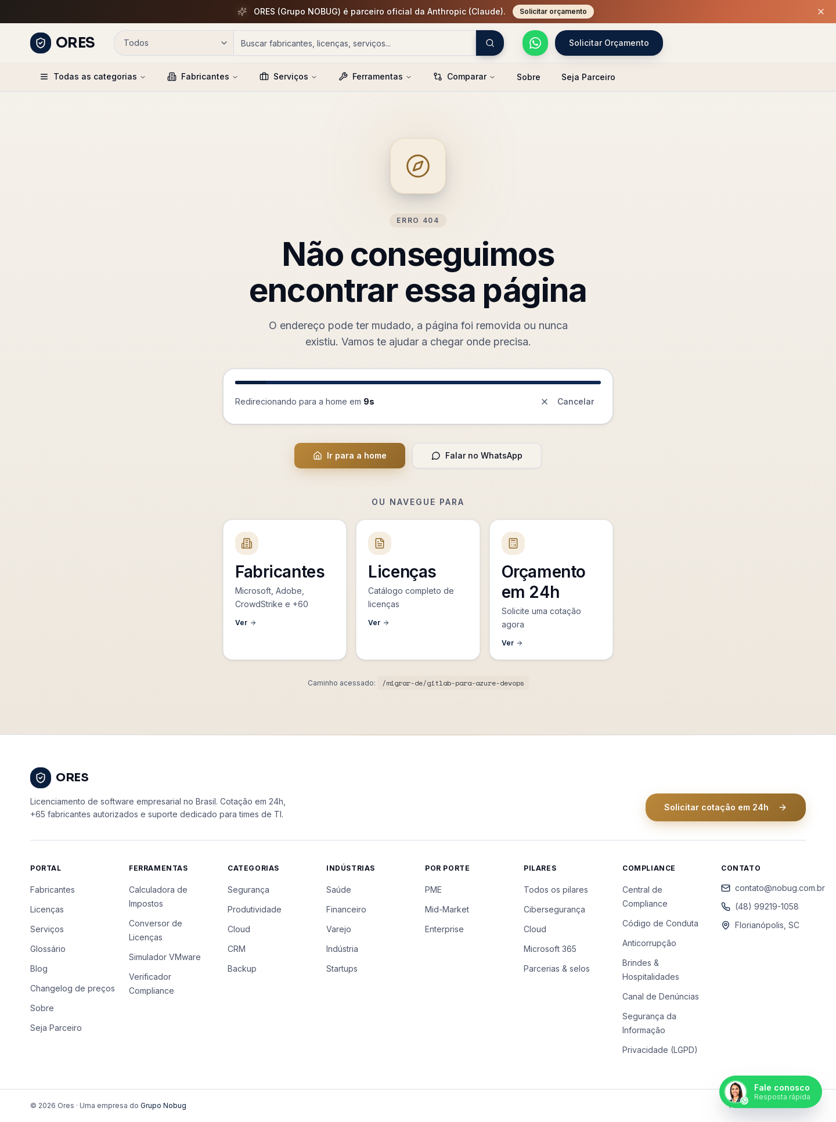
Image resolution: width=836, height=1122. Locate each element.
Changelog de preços (72, 988)
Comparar (464, 76)
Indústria (342, 949)
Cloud (239, 929)
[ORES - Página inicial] (62, 43)
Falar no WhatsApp (476, 455)
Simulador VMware (165, 957)
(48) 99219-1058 (760, 906)
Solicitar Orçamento (609, 43)
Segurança (248, 889)
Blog (39, 968)
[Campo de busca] (354, 43)
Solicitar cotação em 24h (725, 807)
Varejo (338, 929)
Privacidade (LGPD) (660, 1050)
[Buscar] (490, 43)
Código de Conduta (660, 923)
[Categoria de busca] (173, 43)
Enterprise (444, 929)
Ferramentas (375, 76)
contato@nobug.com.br (763, 888)
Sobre (528, 77)
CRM (237, 949)
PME (433, 889)
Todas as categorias (92, 76)
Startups (342, 968)
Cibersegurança (554, 909)
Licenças (47, 909)
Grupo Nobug (163, 1105)
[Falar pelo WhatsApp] (535, 43)
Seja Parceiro (588, 77)
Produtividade (255, 909)
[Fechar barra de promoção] (820, 11)
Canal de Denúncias (660, 996)
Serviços (289, 76)
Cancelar (567, 401)
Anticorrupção (649, 943)
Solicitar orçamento (553, 11)
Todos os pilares (556, 889)
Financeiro (346, 909)
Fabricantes (203, 76)
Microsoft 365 (550, 949)
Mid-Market (447, 909)
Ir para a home (350, 455)
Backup (242, 968)
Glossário (48, 949)
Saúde (338, 889)
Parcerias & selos (557, 968)
